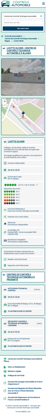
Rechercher (23, 28)
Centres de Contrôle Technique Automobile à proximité (21, 277)
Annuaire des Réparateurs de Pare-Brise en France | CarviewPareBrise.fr (24, 398)
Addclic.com (25, 412)
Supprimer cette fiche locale (18, 265)
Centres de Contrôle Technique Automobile (21, 39)
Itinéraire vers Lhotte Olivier (18, 217)
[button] (23, 114)
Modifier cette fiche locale (17, 259)
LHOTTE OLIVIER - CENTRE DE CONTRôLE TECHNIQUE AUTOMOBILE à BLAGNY (21, 51)
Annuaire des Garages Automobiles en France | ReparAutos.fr (25, 383)
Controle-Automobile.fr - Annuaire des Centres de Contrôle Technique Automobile (23, 407)
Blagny (7, 41)
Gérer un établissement (16, 367)
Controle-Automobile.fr (13, 36)
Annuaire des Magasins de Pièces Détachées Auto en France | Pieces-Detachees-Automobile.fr (24, 390)
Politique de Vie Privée (16, 376)
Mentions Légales (14, 371)
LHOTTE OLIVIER (16, 141)
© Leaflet (35, 133)
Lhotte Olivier (18, 41)
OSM (42, 133)
